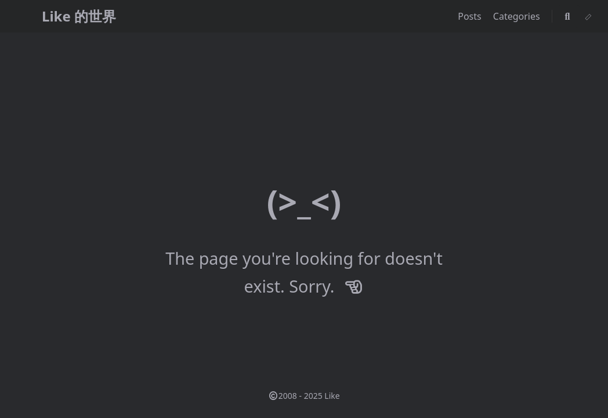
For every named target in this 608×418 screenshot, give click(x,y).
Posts (471, 16)
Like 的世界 (79, 16)
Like (331, 395)
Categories (517, 16)
